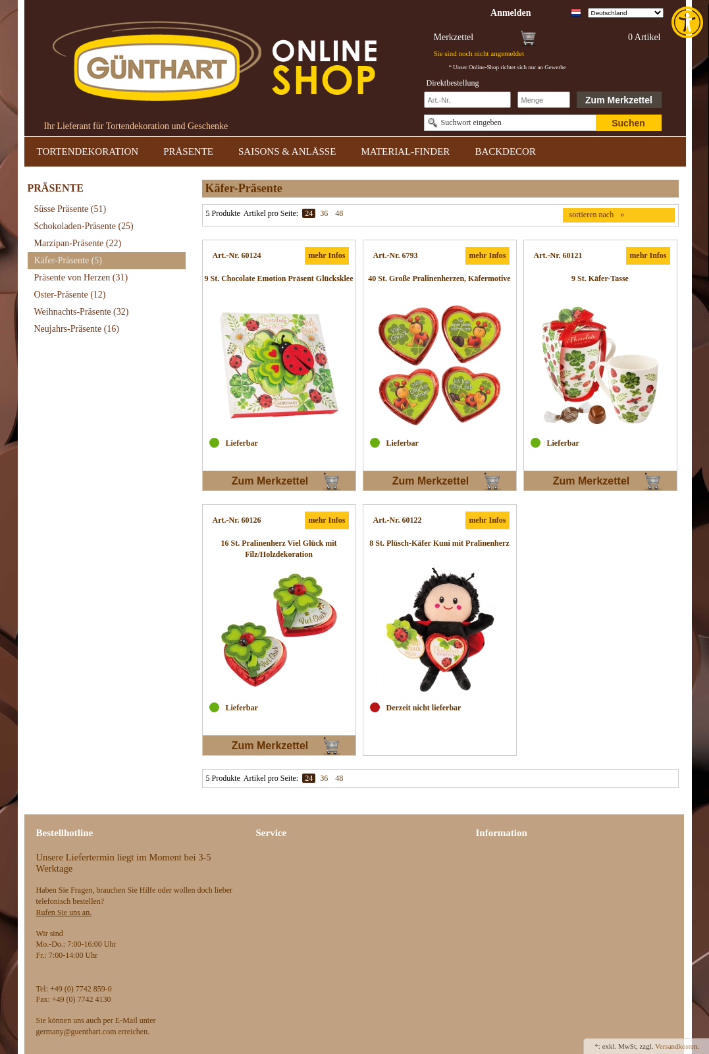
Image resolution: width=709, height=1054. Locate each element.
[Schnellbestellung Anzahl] (543, 100)
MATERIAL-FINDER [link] (405, 151)
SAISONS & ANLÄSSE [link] (287, 151)
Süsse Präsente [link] (70, 209)
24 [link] (309, 213)
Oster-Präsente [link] (70, 295)
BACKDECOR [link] (505, 151)
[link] (688, 22)
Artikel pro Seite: (271, 213)
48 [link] (339, 213)
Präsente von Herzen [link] (81, 277)
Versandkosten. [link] (677, 1046)
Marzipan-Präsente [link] (78, 243)
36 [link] (324, 213)
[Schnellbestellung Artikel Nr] (467, 100)
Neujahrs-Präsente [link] (76, 329)
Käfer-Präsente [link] (68, 260)
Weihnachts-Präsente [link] (81, 312)
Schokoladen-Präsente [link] (84, 226)
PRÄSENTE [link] (188, 151)
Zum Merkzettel (618, 100)
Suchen (628, 123)
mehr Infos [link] (326, 255)
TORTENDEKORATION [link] (88, 151)
